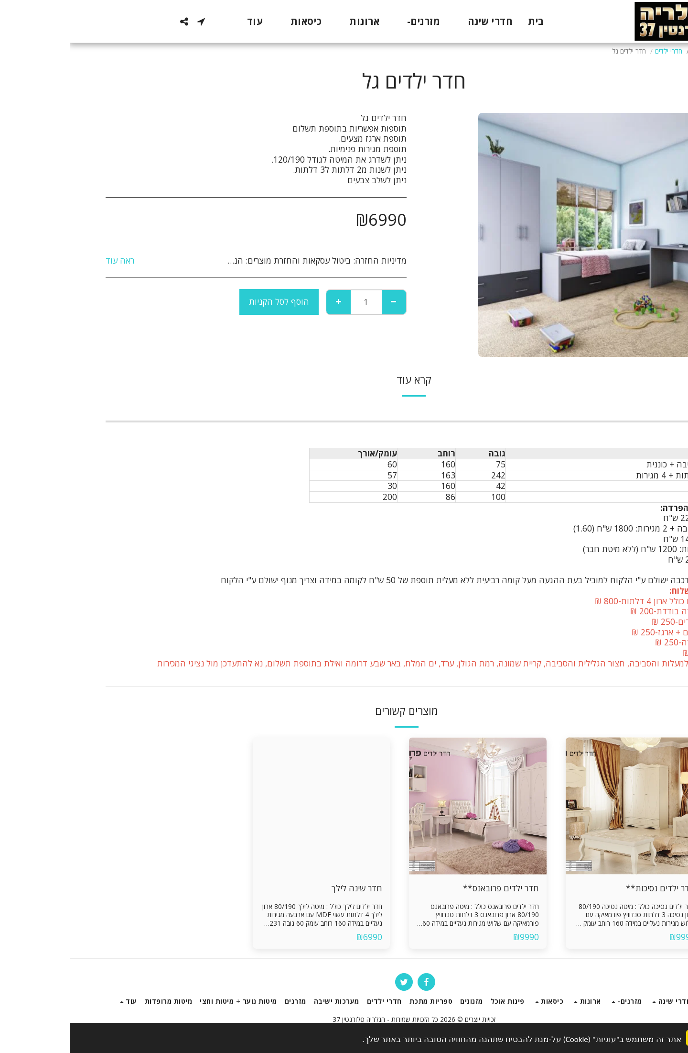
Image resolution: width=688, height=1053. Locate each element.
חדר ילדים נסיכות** (590, 888)
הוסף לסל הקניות (209, 301)
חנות (628, 50)
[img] (565, 806)
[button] (131, 21)
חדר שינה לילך (287, 888)
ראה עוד (50, 260)
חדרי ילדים (599, 50)
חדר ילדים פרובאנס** (431, 888)
